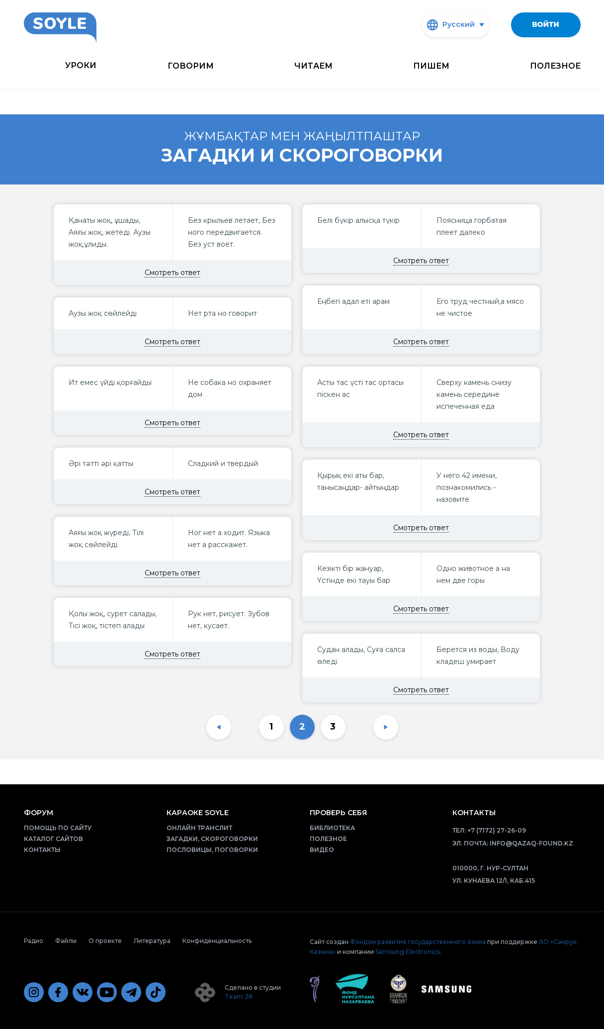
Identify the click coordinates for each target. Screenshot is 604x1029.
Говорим (191, 66)
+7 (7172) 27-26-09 (496, 830)
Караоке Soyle (198, 812)
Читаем (313, 66)
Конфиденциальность (217, 940)
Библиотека (332, 828)
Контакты (42, 849)
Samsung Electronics (407, 951)
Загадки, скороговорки (212, 838)
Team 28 (239, 996)
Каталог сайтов (53, 838)
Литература (152, 940)
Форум (38, 812)
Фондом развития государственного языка (418, 941)
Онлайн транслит (199, 828)
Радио (33, 940)
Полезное (555, 66)
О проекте (105, 940)
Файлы (66, 940)
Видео (322, 849)
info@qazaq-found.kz (531, 843)
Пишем (431, 66)
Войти (545, 24)
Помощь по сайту (57, 828)
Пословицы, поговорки (212, 849)
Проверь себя (338, 812)
